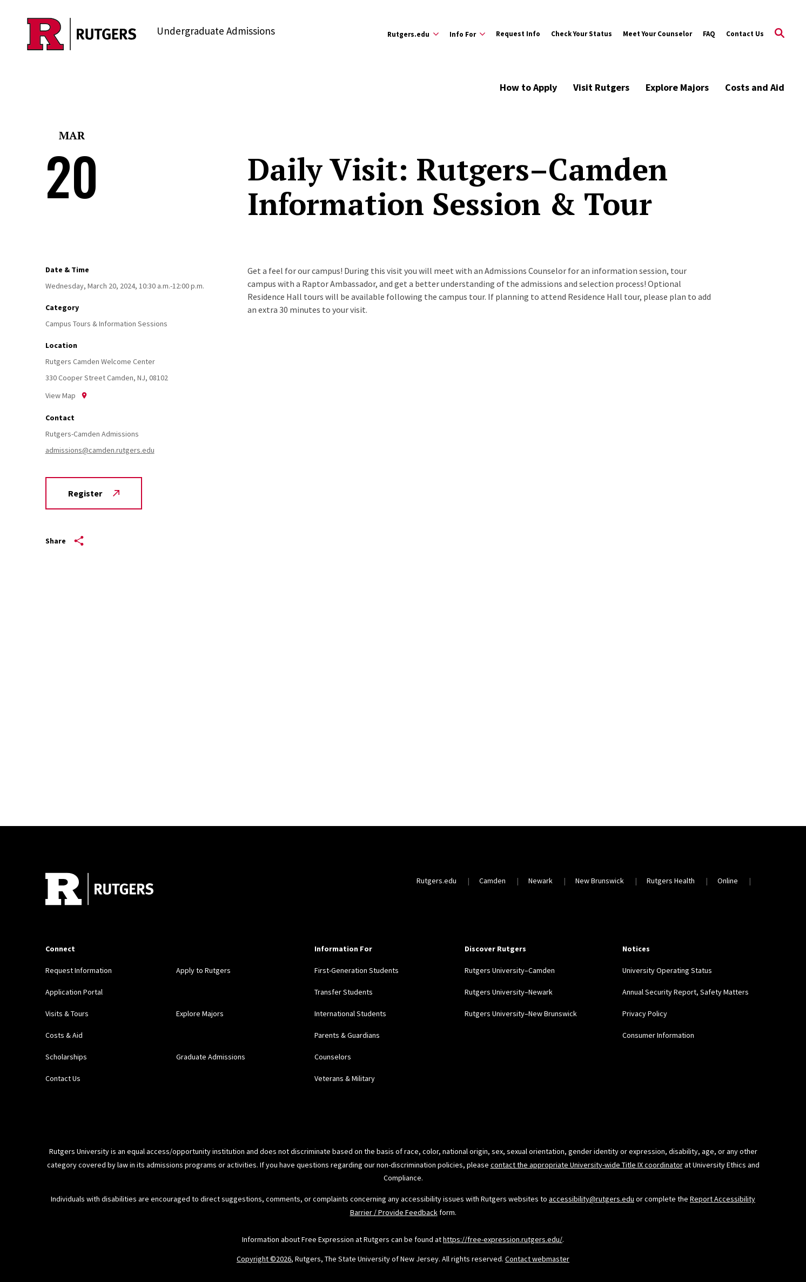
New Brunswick (599, 880)
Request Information (78, 970)
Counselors (332, 1057)
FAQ (709, 33)
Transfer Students (343, 992)
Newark (540, 880)
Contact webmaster (537, 1259)
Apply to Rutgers (203, 970)
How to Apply (528, 87)
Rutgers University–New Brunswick (521, 1013)
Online (727, 880)
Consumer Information (658, 1035)
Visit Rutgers (601, 87)
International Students (350, 1013)
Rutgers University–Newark (509, 992)
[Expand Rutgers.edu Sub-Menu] (413, 34)
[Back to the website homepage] (82, 34)
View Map (66, 395)
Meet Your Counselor (657, 33)
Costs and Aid (754, 87)
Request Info (518, 33)
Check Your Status (581, 33)
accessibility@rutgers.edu (591, 1199)
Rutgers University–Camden (510, 970)
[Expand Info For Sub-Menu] (467, 34)
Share (64, 541)
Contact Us (745, 33)
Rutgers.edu (436, 880)
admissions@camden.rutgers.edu (100, 450)
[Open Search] (779, 34)
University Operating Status (667, 970)
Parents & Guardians (347, 1035)
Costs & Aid (64, 1035)
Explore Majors (677, 87)
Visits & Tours (67, 1013)
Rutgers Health (671, 880)
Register (93, 493)
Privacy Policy (644, 1013)
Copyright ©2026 (264, 1259)
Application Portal (74, 992)
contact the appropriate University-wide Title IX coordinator (587, 1165)
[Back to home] (99, 890)
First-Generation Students (356, 970)
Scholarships (66, 1057)
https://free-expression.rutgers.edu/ (502, 1239)
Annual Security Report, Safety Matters (685, 992)
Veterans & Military (344, 1078)
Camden (492, 880)
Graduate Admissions (210, 1057)
